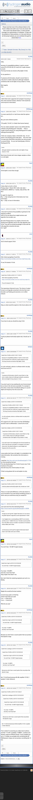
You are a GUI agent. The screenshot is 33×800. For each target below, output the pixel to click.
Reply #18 (3, 588)
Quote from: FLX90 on (12, 275)
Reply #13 (3, 398)
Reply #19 (3, 613)
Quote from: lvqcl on (11, 563)
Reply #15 (3, 504)
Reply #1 (3, 96)
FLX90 (30, 56)
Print (3, 45)
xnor (30, 234)
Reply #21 (3, 688)
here (20, 37)
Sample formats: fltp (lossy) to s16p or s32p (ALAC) (15, 20)
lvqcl (30, 163)
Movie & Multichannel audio (14, 18)
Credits (12, 770)
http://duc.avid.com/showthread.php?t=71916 (19, 460)
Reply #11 (3, 333)
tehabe (30, 347)
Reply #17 (3, 559)
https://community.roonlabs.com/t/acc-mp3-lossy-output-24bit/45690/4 (16, 259)
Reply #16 (3, 544)
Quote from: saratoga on (12, 648)
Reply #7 (3, 254)
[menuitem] (4, 46)
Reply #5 (3, 209)
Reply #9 (3, 302)
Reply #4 (3, 183)
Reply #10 (3, 318)
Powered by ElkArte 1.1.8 (5, 770)
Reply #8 (3, 271)
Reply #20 (3, 645)
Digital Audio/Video (8, 18)
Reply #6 (3, 238)
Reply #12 (3, 351)
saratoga (29, 93)
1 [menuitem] (2, 42)
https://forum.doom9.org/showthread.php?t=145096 (15, 508)
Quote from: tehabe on (12, 401)
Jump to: (3, 758)
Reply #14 (3, 480)
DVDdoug (29, 109)
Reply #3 (3, 167)
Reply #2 (3, 111)
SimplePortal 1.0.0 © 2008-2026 (21, 770)
